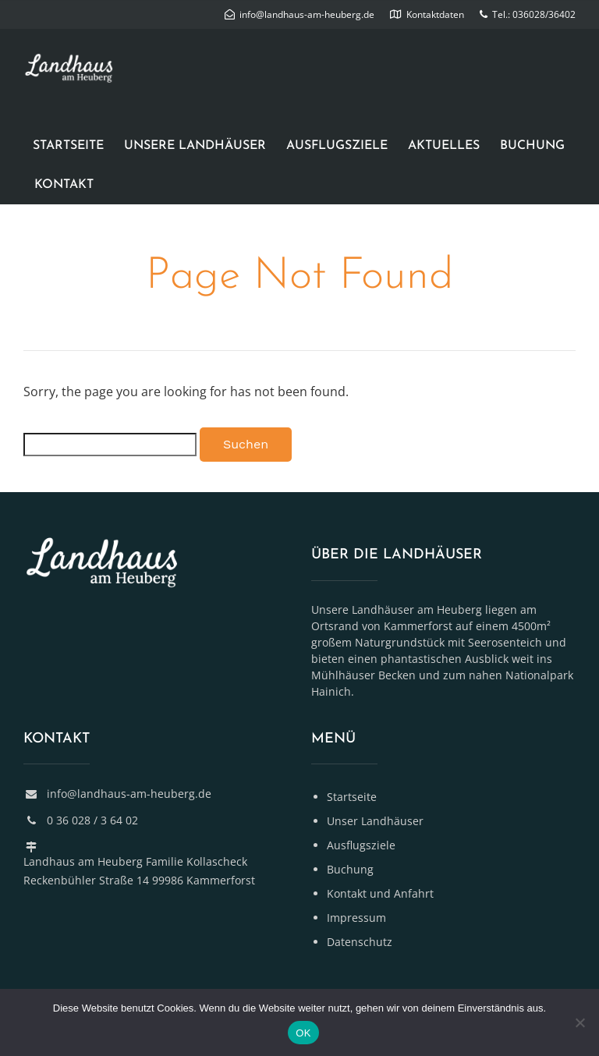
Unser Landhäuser (375, 820)
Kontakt (64, 185)
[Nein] (579, 1022)
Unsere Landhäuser (195, 146)
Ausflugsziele (337, 146)
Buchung (532, 146)
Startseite (68, 146)
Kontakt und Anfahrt (380, 893)
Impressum (356, 917)
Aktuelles (444, 146)
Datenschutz (359, 941)
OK (303, 1033)
